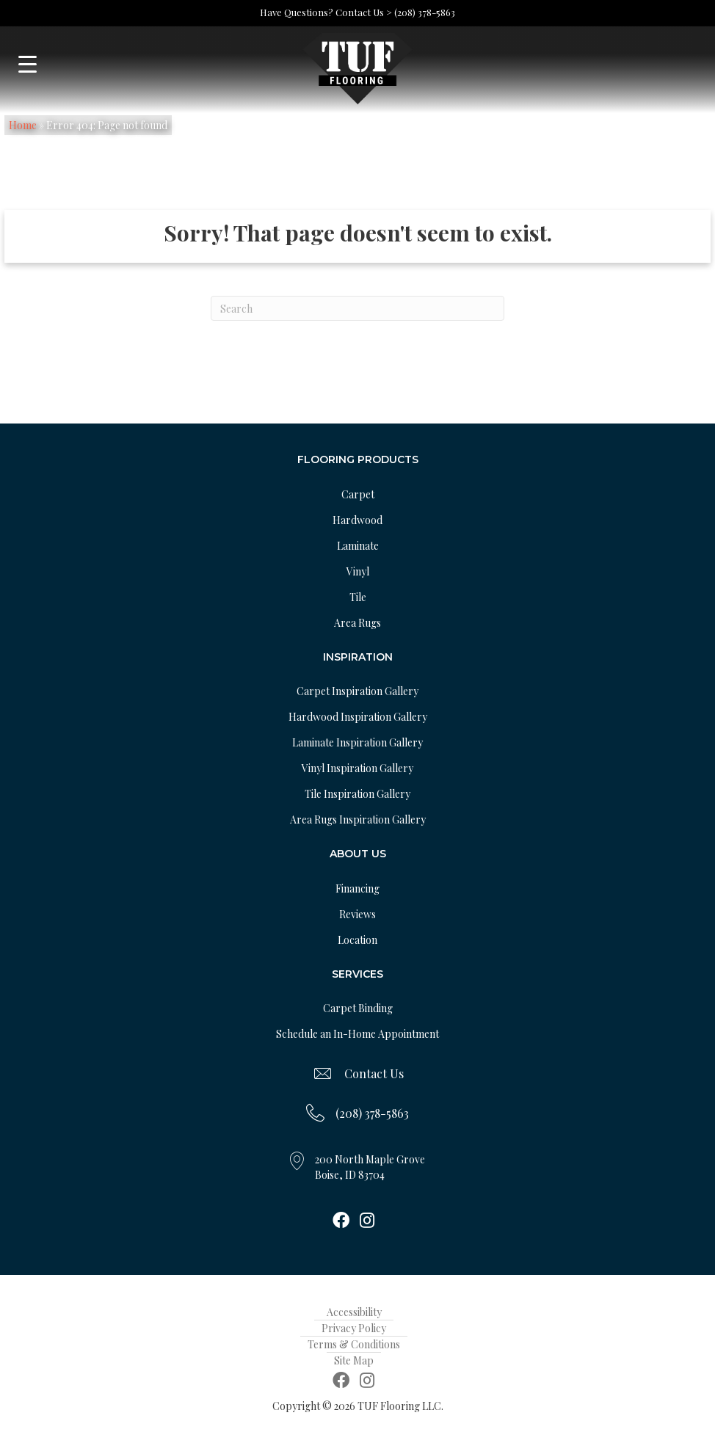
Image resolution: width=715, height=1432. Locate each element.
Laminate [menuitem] (358, 546)
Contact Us (374, 1073)
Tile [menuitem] (357, 597)
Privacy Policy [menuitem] (354, 1328)
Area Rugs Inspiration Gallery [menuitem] (358, 819)
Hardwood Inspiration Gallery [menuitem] (357, 717)
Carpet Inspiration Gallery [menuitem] (357, 691)
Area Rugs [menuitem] (357, 623)
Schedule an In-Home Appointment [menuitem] (357, 1034)
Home (23, 125)
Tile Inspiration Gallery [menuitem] (357, 794)
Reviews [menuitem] (357, 914)
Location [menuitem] (357, 940)
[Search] (357, 308)
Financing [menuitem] (357, 888)
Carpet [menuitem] (357, 494)
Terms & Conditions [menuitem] (354, 1344)
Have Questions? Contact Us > (326, 12)
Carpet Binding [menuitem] (358, 1008)
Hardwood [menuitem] (357, 520)
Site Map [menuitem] (354, 1360)
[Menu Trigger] (27, 64)
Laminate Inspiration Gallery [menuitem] (357, 742)
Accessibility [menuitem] (354, 1312)
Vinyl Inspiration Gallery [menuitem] (357, 768)
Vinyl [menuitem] (357, 571)
